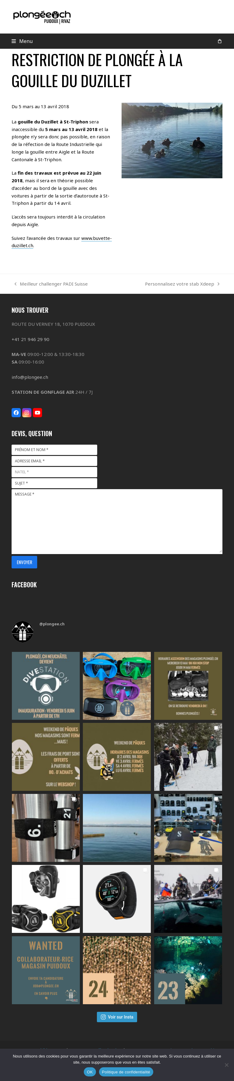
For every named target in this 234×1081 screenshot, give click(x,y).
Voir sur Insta (117, 1017)
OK (90, 1072)
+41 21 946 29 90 (30, 339)
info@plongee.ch (30, 377)
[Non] (226, 1065)
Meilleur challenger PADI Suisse (51, 284)
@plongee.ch (52, 624)
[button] (22, 41)
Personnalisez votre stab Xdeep (182, 284)
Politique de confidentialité (126, 1072)
